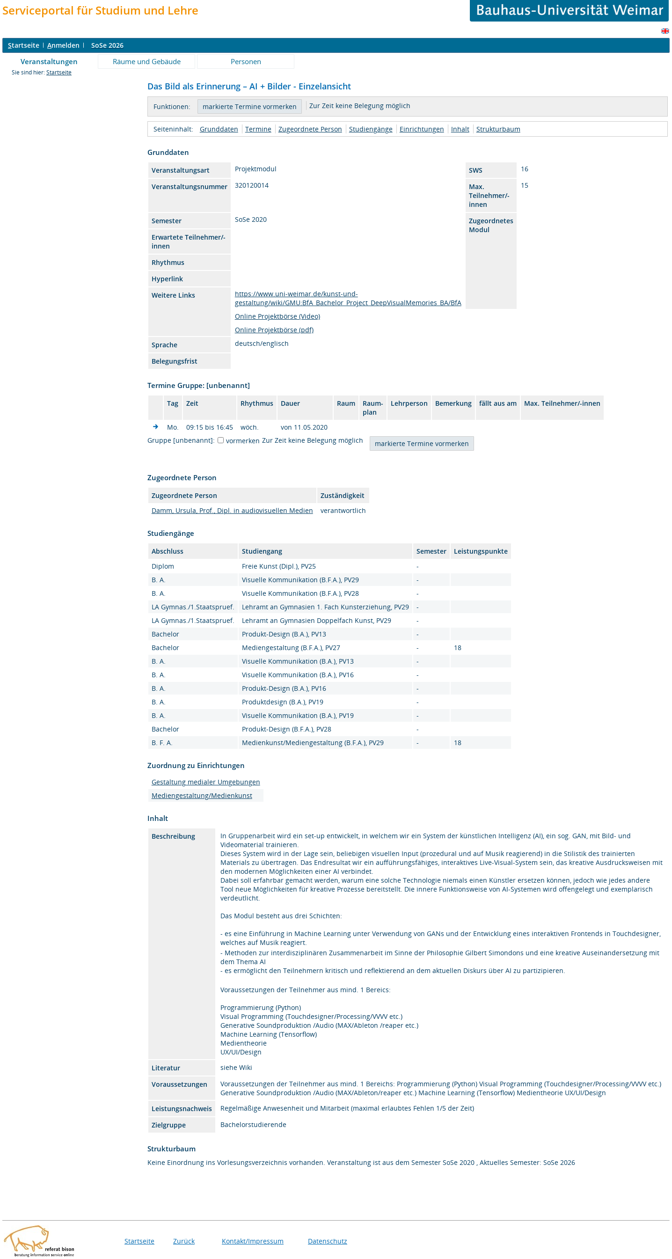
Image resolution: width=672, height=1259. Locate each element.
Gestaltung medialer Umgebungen (206, 781)
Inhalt (460, 128)
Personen (246, 61)
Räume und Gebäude (147, 61)
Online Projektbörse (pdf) (274, 329)
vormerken (243, 440)
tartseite (23, 45)
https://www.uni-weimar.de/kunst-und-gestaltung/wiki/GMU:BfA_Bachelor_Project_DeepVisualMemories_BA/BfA (348, 298)
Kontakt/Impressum (253, 1241)
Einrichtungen (422, 128)
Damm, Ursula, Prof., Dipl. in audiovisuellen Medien (232, 510)
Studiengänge (371, 128)
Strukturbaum (498, 128)
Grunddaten (219, 128)
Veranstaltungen (49, 61)
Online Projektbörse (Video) (277, 316)
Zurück (184, 1241)
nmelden (63, 45)
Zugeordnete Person (310, 128)
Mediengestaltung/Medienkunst (202, 795)
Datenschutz (327, 1241)
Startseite (59, 72)
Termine (258, 128)
